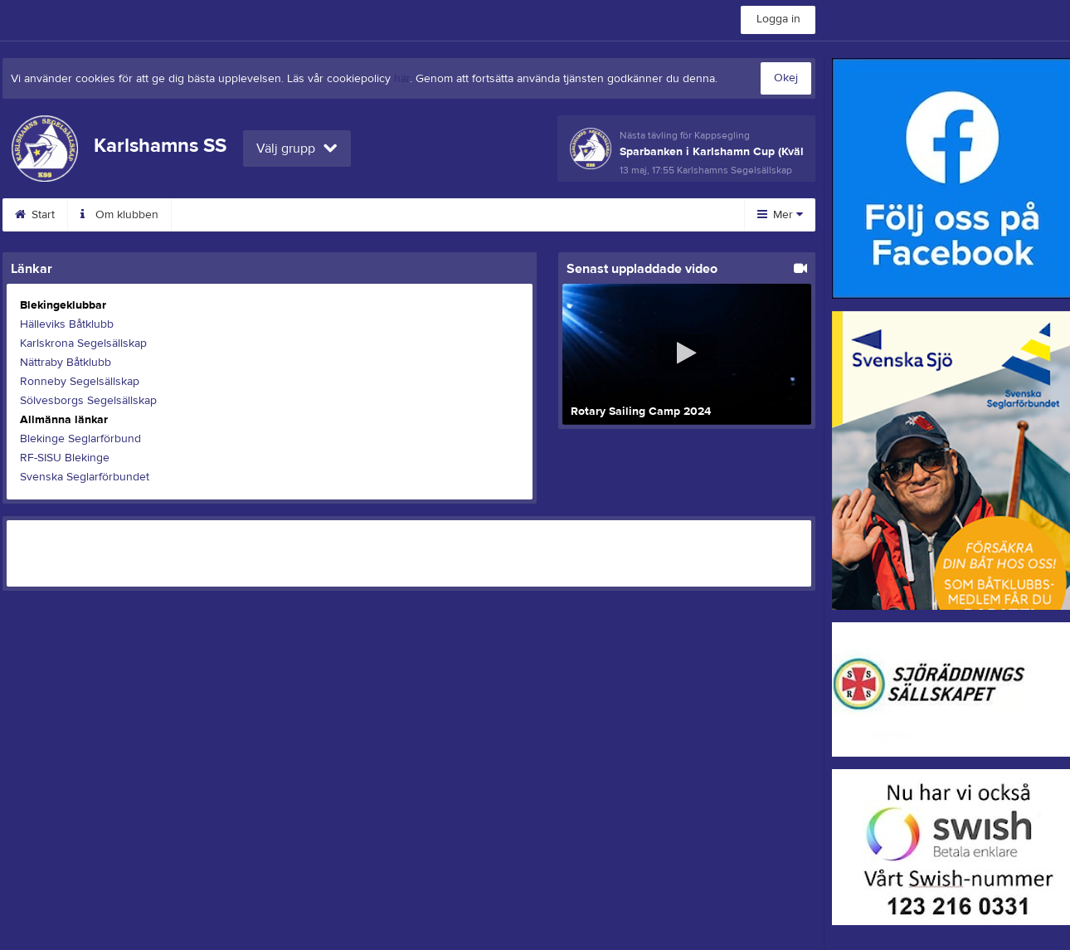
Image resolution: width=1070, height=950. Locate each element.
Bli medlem (652, 214)
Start (35, 214)
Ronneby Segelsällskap (79, 381)
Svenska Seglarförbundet (84, 477)
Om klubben (119, 214)
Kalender (215, 214)
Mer (780, 214)
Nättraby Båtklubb (65, 362)
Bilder (474, 214)
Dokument (557, 214)
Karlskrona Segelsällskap (83, 343)
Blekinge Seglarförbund (80, 438)
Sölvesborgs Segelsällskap (88, 400)
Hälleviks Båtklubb (67, 324)
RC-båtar (394, 214)
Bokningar (305, 214)
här (402, 78)
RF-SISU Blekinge (64, 458)
